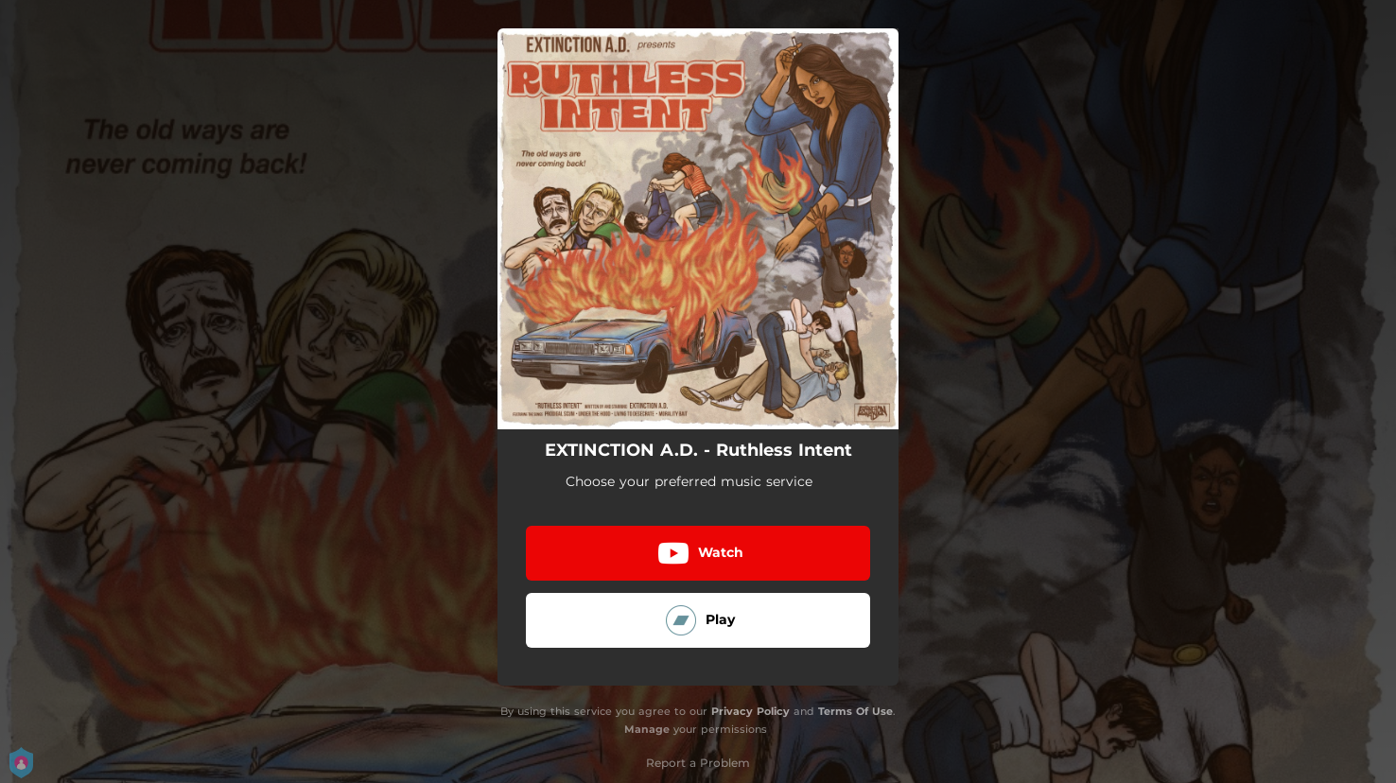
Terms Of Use (855, 711)
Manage (647, 729)
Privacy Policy (750, 711)
